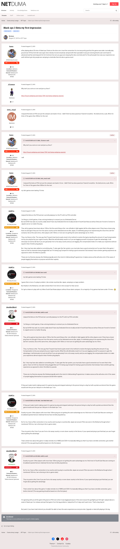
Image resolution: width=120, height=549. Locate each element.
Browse (3, 11)
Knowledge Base (22, 10)
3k (11, 328)
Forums (4, 15)
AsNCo (11, 211)
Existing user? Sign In (100, 4)
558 (12, 67)
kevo (12, 36)
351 (12, 231)
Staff (11, 15)
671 (12, 102)
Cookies (68, 543)
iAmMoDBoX (11, 307)
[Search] (94, 10)
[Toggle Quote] (24, 140)
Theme (52, 543)
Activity (12, 10)
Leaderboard (31, 15)
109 (12, 127)
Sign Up (114, 4)
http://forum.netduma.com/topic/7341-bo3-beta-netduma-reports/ (42, 96)
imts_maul (11, 110)
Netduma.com (35, 10)
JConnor (11, 85)
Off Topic (24, 38)
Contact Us (60, 543)
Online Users (20, 15)
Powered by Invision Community (60, 546)
